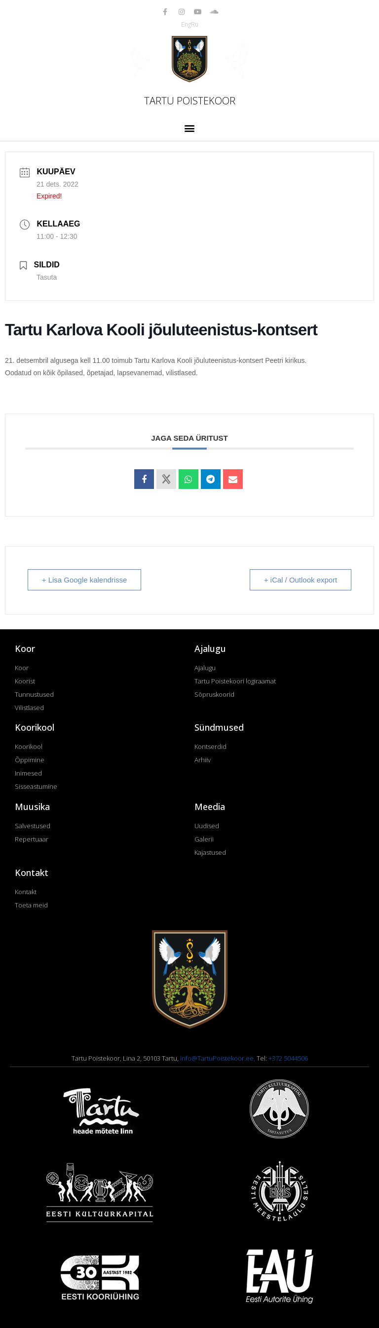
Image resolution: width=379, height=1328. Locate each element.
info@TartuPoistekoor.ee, (218, 1058)
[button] (190, 128)
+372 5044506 (288, 1058)
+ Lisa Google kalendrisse (84, 580)
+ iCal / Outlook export (300, 580)
